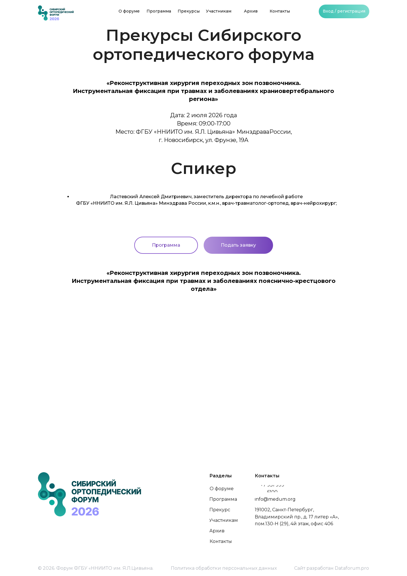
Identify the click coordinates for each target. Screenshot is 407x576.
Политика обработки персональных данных (224, 568)
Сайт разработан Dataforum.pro (331, 568)
